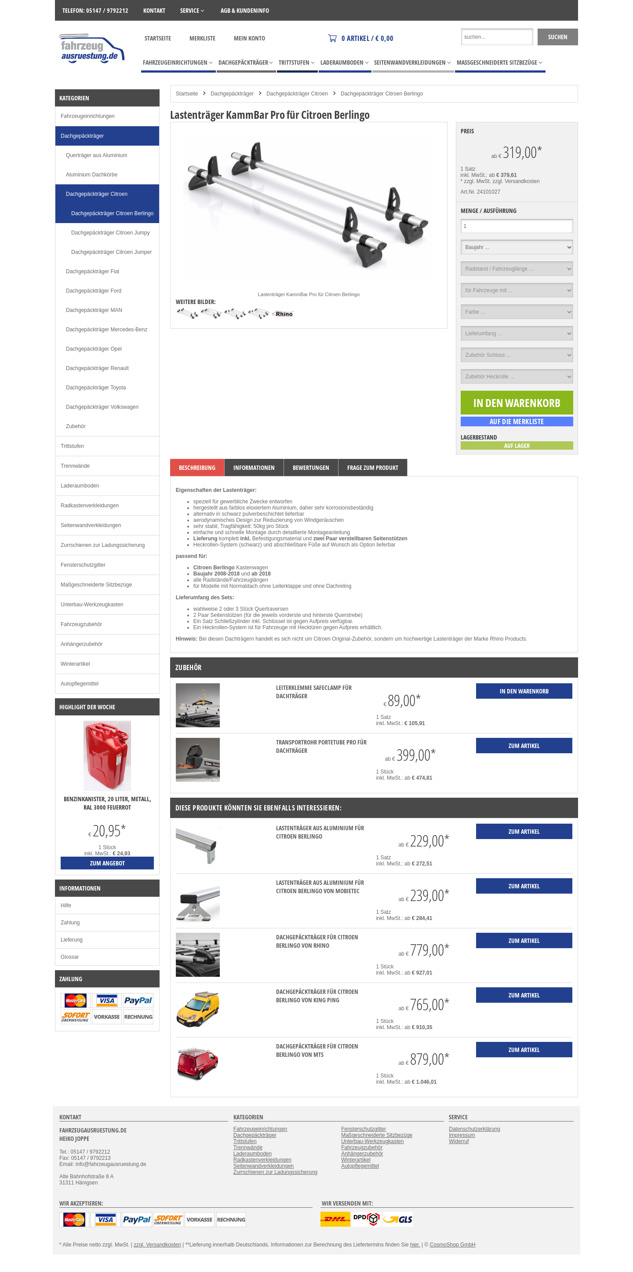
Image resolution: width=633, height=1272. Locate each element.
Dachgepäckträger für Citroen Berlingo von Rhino (317, 941)
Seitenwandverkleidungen (91, 525)
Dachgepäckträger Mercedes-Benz (106, 329)
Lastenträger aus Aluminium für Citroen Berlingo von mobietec (320, 886)
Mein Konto (249, 38)
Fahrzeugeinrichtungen (88, 116)
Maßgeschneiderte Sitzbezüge (96, 585)
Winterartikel (75, 664)
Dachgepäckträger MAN (94, 310)
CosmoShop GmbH (453, 1245)
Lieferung (72, 940)
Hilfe (66, 905)
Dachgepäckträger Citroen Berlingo (382, 94)
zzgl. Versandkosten (515, 181)
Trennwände (75, 466)
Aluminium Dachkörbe (91, 175)
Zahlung (70, 923)
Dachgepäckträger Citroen (297, 94)
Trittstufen (72, 446)
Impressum (462, 1135)
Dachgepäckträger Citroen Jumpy (110, 233)
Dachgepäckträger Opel (94, 349)
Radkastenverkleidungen (90, 505)
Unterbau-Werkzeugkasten (92, 604)
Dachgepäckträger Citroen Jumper (111, 252)
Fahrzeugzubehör (81, 624)
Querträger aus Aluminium (96, 155)
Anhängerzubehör (81, 644)
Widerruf (459, 1141)
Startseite (158, 38)
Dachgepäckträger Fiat (92, 271)
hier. (415, 1245)
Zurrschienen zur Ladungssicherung (103, 545)
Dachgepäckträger (232, 94)
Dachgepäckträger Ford (93, 291)
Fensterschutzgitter (83, 565)
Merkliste (202, 38)
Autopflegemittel (79, 684)
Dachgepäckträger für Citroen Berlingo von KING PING (317, 995)
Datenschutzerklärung (474, 1129)
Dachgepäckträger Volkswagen (102, 407)
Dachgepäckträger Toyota (96, 388)
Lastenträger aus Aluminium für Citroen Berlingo (320, 832)
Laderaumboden (80, 486)
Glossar (70, 957)
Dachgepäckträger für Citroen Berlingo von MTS (317, 1050)
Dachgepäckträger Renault (97, 368)
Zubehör (76, 426)
